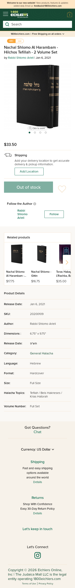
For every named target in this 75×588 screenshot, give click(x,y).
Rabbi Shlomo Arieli (21, 58)
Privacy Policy (46, 583)
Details (37, 482)
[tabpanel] (37, 96)
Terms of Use (29, 583)
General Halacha (41, 353)
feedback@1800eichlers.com (48, 6)
